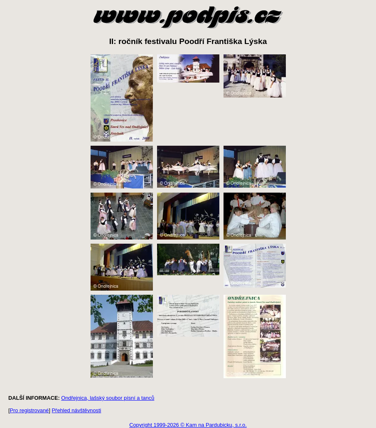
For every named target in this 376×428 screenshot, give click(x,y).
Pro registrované (29, 410)
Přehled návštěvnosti (76, 410)
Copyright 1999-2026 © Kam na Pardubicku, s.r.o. (188, 425)
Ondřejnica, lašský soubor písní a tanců (107, 398)
